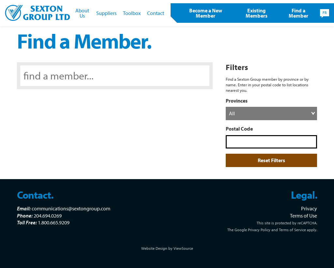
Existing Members (256, 13)
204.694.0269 (48, 215)
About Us (82, 13)
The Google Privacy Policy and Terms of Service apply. (272, 229)
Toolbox (132, 13)
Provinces (237, 100)
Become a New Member (205, 13)
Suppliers (106, 13)
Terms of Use (303, 215)
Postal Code (239, 128)
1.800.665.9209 (53, 222)
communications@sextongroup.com (71, 208)
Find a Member (298, 13)
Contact (155, 13)
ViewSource (183, 248)
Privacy (309, 208)
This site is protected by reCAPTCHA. (287, 222)
